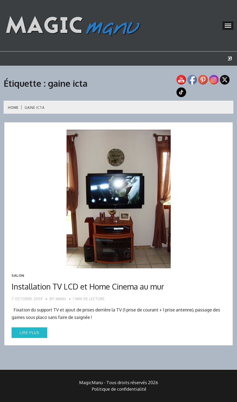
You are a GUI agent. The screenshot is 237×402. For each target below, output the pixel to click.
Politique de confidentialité (119, 389)
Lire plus (29, 332)
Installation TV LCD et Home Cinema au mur (88, 286)
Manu (61, 299)
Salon (18, 275)
